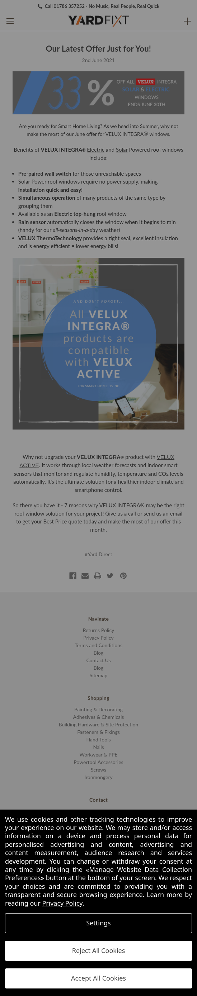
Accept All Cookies (98, 978)
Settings (98, 923)
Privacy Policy (62, 903)
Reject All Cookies (98, 950)
